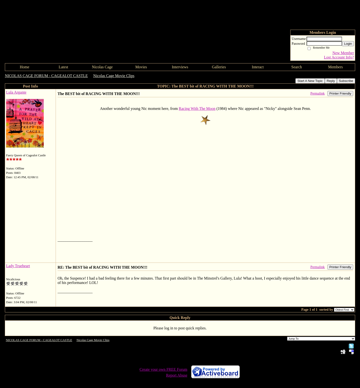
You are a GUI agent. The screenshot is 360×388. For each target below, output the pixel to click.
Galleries (219, 67)
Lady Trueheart (18, 266)
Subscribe (346, 81)
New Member (343, 53)
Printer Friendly (340, 93)
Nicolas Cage (102, 67)
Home (24, 67)
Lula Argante (16, 92)
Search (296, 67)
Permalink (317, 93)
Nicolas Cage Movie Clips (113, 76)
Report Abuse (176, 375)
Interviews (180, 67)
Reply (331, 81)
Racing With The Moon (197, 108)
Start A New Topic (310, 81)
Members (335, 67)
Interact (258, 67)
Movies (141, 67)
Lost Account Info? (339, 57)
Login (348, 43)
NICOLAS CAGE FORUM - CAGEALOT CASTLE (46, 76)
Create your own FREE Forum (163, 369)
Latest (63, 67)
